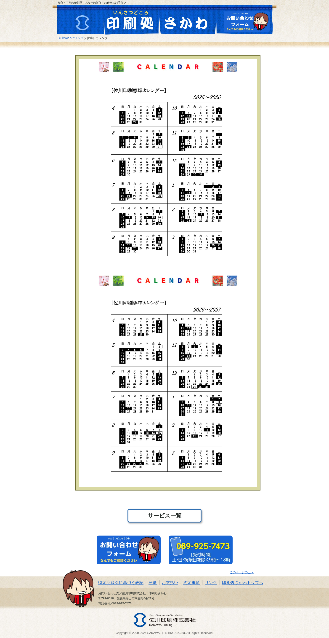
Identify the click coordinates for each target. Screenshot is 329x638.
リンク (211, 582)
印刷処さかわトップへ (242, 582)
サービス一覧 (164, 515)
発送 (153, 582)
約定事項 (191, 582)
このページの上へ (242, 572)
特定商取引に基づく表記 (120, 582)
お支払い (170, 582)
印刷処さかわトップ (71, 37)
